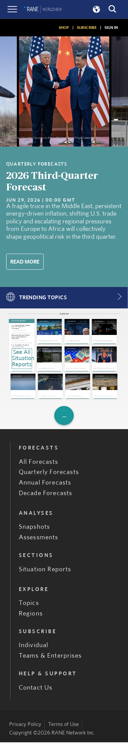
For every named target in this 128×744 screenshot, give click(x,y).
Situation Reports (45, 571)
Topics (29, 605)
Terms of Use (63, 726)
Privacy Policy (25, 726)
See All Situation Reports (22, 358)
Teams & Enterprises (50, 658)
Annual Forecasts (45, 484)
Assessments (38, 539)
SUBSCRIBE (87, 28)
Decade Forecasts (45, 495)
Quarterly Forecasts (49, 474)
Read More (24, 262)
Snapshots (34, 529)
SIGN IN (111, 28)
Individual (33, 647)
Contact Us (36, 689)
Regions (31, 615)
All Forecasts (38, 463)
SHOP (64, 28)
